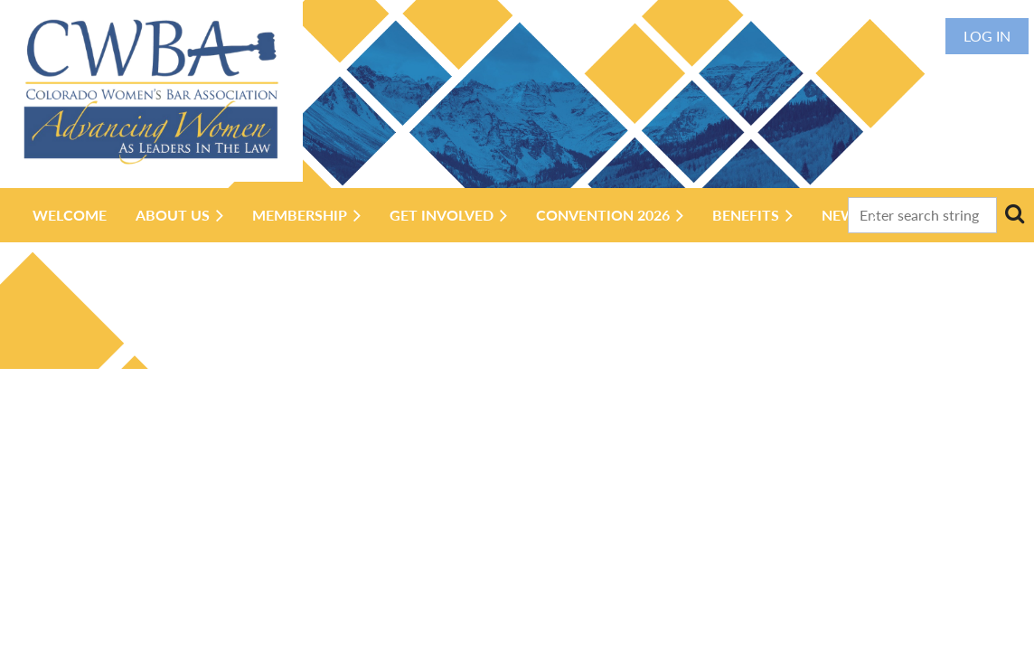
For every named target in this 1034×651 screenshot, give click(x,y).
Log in (987, 35)
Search (1014, 213)
